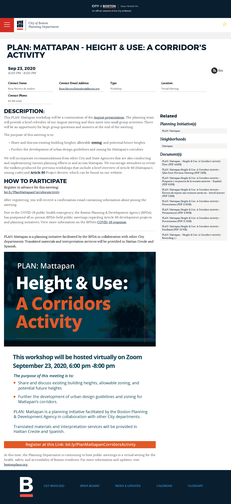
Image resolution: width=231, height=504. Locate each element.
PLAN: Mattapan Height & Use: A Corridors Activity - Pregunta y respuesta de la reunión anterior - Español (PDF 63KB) (191, 181)
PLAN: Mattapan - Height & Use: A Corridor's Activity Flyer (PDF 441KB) (191, 163)
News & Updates (128, 486)
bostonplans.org (16, 464)
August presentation (109, 117)
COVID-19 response (111, 222)
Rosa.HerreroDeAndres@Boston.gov (79, 89)
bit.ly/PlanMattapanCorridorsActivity (31, 192)
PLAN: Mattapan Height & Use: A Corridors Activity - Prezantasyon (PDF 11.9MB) (191, 211)
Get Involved (54, 486)
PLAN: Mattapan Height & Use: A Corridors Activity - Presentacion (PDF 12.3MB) (191, 219)
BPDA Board (89, 486)
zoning (96, 142)
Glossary (195, 486)
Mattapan (167, 146)
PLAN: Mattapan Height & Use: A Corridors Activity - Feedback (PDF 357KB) (191, 228)
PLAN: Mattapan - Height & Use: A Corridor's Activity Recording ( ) (191, 236)
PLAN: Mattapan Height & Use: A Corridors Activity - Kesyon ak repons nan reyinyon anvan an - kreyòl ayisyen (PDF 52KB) (193, 192)
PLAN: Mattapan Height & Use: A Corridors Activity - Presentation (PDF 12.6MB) (191, 203)
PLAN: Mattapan (171, 131)
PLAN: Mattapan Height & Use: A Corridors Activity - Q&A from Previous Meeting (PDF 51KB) (191, 171)
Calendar (164, 486)
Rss (220, 70)
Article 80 (38, 172)
